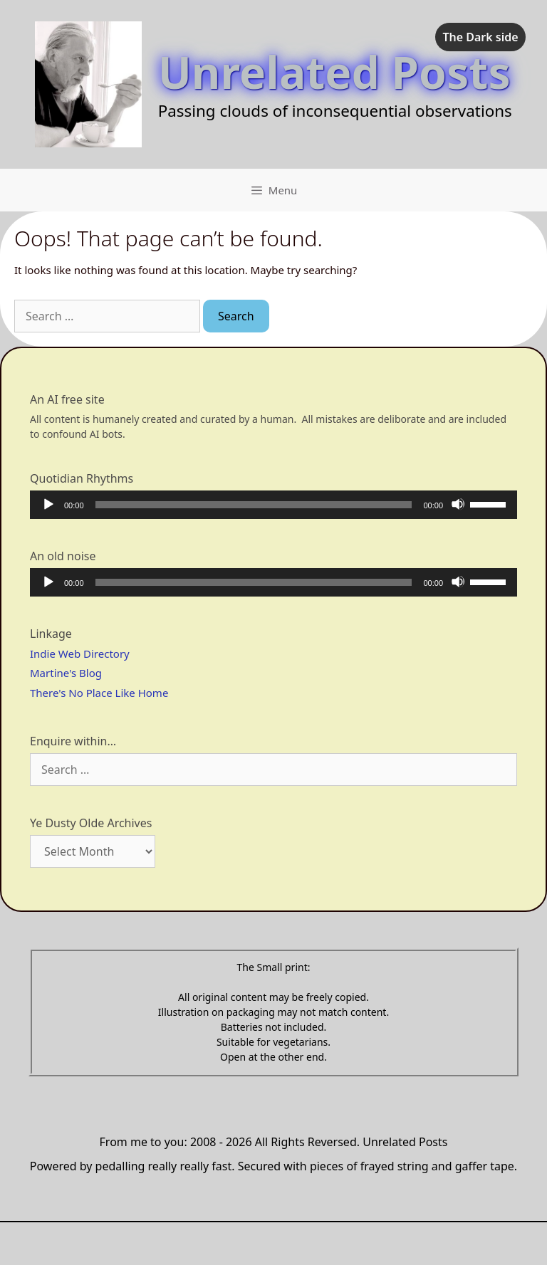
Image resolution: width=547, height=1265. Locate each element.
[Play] (47, 504)
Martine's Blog (66, 673)
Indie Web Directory (80, 653)
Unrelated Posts (334, 71)
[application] (273, 504)
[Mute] (458, 504)
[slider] (253, 504)
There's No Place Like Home (99, 693)
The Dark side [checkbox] (480, 37)
